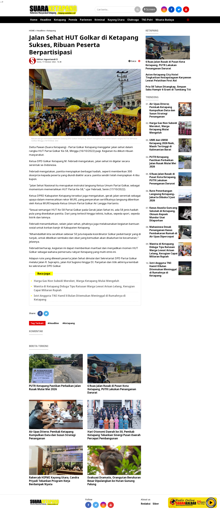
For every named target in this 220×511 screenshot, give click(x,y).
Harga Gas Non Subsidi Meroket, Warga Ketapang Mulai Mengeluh (76, 281)
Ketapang (60, 19)
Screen (149, 9)
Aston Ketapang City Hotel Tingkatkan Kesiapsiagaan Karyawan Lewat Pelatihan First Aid (168, 77)
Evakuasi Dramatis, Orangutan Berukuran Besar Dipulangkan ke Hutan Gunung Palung (114, 481)
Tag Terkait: (37, 323)
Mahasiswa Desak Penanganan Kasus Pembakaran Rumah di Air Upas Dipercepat (163, 231)
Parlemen (86, 19)
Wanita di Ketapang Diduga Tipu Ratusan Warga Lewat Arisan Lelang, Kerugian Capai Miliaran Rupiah (163, 250)
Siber (156, 503)
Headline (45, 19)
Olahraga (133, 19)
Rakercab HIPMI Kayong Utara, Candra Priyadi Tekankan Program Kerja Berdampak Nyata (54, 481)
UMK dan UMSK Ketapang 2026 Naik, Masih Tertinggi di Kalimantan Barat (162, 144)
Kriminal (100, 19)
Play (211, 503)
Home (33, 19)
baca (132, 61)
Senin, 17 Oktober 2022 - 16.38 (49, 62)
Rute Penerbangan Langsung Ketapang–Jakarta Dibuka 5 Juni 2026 (162, 195)
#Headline (53, 323)
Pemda (73, 19)
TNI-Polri (147, 19)
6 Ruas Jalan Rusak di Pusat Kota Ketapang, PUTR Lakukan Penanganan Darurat (111, 389)
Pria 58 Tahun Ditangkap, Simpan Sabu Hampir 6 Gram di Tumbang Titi (168, 88)
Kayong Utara (116, 19)
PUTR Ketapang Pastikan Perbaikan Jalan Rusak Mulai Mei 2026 (55, 387)
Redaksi (145, 503)
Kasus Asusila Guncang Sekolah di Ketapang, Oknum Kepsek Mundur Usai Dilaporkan (163, 214)
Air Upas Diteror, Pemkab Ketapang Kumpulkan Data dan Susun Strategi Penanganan (52, 435)
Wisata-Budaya (165, 19)
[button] (187, 18)
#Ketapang (68, 323)
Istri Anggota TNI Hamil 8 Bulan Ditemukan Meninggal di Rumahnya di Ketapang (163, 269)
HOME (32, 30)
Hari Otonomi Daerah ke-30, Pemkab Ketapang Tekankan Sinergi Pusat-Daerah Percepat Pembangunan (114, 435)
